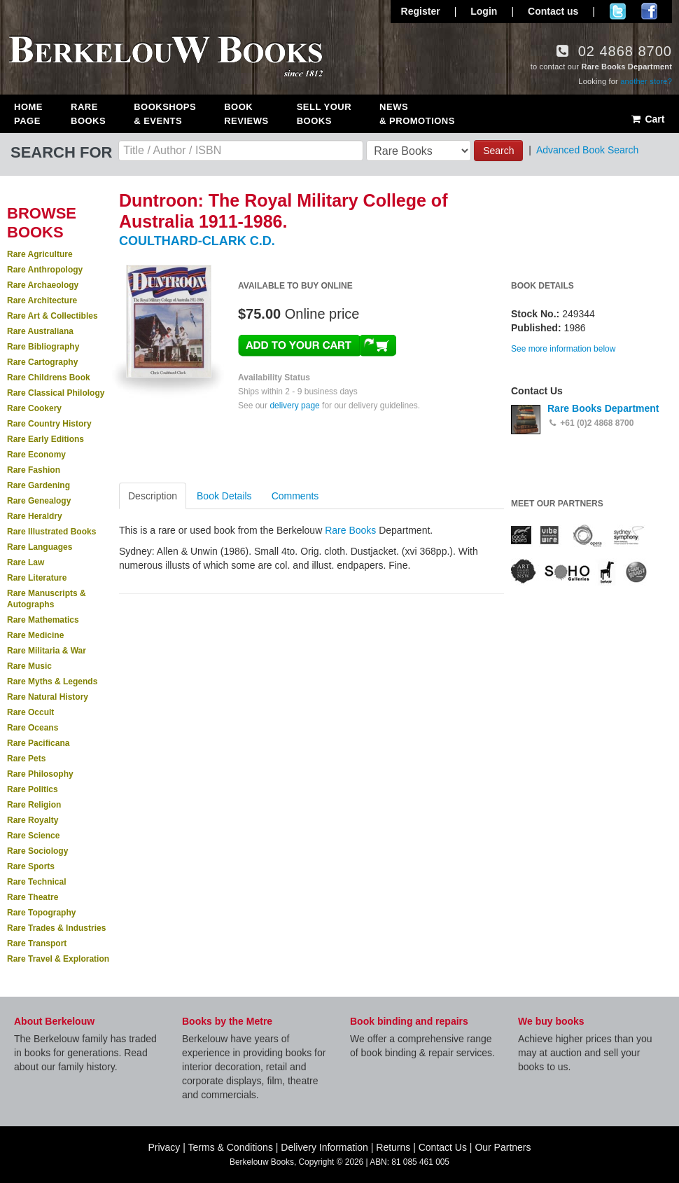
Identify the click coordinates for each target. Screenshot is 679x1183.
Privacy (164, 1147)
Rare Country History (49, 424)
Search (498, 150)
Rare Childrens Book (48, 377)
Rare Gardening (38, 485)
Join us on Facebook (649, 11)
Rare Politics (32, 789)
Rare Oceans (32, 728)
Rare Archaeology (42, 285)
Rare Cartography (42, 362)
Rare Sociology (37, 851)
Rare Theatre (32, 897)
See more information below (563, 349)
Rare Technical (36, 882)
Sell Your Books (324, 114)
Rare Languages (39, 547)
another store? (646, 81)
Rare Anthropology (45, 270)
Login (483, 11)
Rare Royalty (32, 820)
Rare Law (25, 562)
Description (152, 495)
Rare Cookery (34, 408)
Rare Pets (26, 758)
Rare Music (29, 666)
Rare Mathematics (43, 620)
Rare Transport (36, 943)
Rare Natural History (47, 697)
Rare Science (33, 835)
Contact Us (443, 1147)
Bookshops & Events (165, 114)
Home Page (28, 114)
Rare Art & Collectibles (52, 316)
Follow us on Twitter (617, 11)
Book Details (224, 495)
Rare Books (88, 114)
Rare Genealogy (39, 501)
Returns (393, 1147)
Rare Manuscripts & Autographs (46, 598)
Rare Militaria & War (46, 651)
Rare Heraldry (34, 516)
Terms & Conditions (230, 1147)
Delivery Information (324, 1147)
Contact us (553, 11)
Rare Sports (31, 866)
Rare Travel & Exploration (58, 959)
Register (420, 11)
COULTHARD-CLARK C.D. (197, 241)
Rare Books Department (603, 408)
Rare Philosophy (40, 774)
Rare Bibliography (43, 347)
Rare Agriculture (40, 254)
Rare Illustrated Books (51, 532)
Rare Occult (30, 712)
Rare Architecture (42, 300)
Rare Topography (41, 913)
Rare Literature (36, 578)
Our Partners (503, 1147)
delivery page (294, 405)
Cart (647, 119)
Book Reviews (246, 114)
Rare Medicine (35, 635)
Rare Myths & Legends (52, 681)
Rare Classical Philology (55, 393)
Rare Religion (34, 805)
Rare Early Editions (45, 439)
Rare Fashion (33, 470)
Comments (295, 495)
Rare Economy (36, 454)
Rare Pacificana (38, 743)
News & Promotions (417, 114)
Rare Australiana (40, 331)
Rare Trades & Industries (56, 928)
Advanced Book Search (587, 149)
